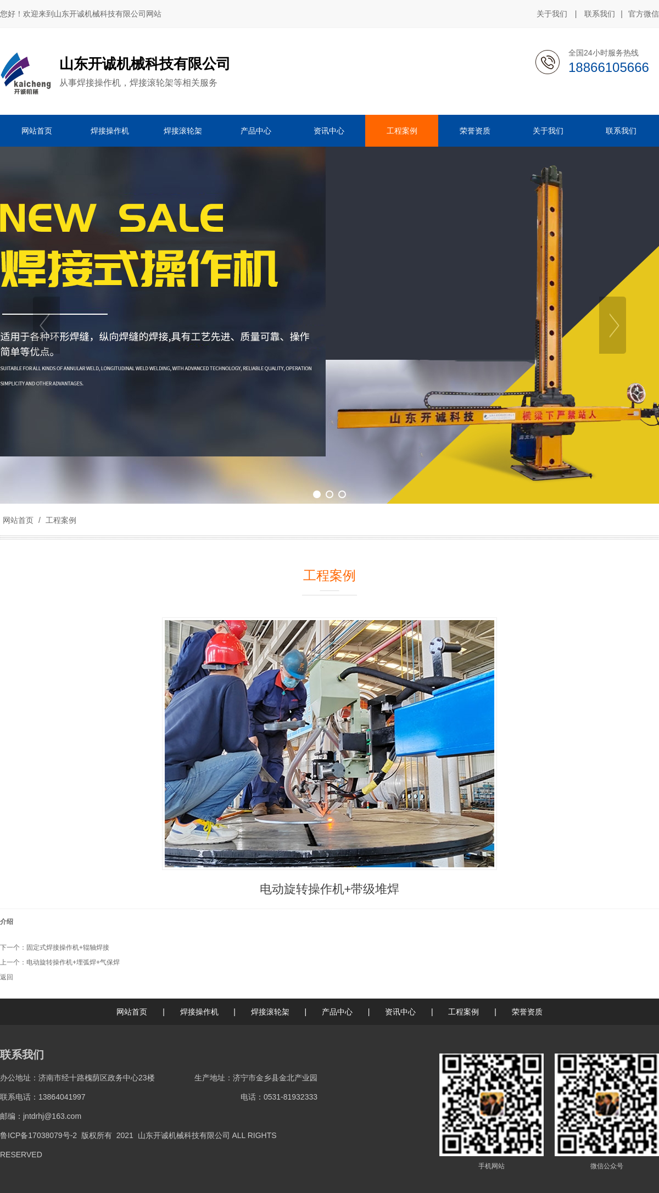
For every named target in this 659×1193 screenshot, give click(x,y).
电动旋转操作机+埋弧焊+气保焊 (73, 962)
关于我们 (552, 13)
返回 (6, 977)
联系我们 (599, 13)
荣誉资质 (527, 1011)
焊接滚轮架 (270, 1011)
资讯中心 (400, 1011)
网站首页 (18, 520)
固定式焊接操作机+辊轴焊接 (67, 947)
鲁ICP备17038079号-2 (38, 1135)
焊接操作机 (199, 1011)
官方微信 (643, 14)
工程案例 (59, 520)
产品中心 (337, 1011)
